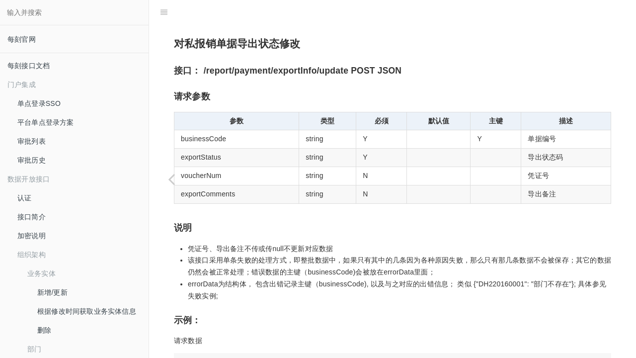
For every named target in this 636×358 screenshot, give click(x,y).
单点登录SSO (39, 103)
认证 (24, 198)
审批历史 (31, 160)
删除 (44, 330)
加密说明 (31, 236)
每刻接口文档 (28, 66)
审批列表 (31, 141)
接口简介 (31, 217)
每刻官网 (21, 39)
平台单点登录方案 (45, 122)
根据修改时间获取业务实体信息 (86, 311)
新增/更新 (52, 292)
